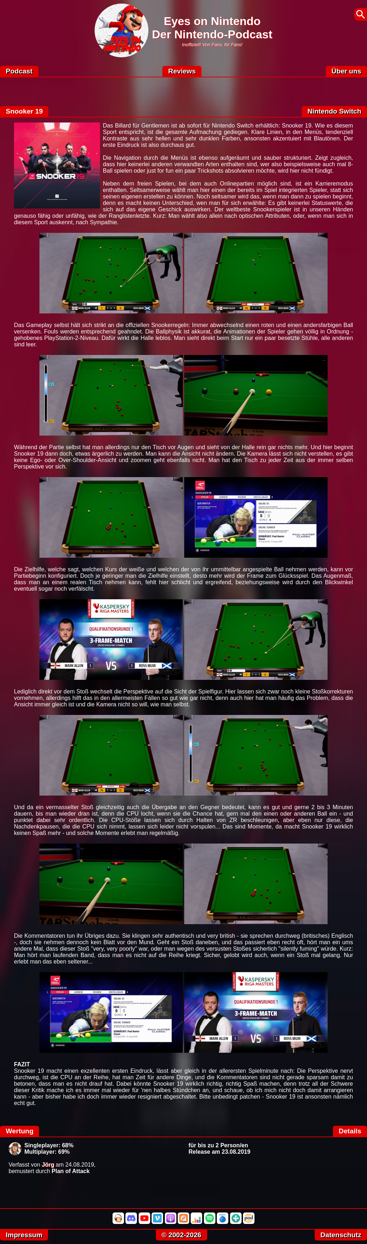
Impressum (24, 1235)
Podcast (19, 71)
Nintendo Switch (334, 111)
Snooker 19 (24, 111)
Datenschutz (340, 1235)
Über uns (346, 71)
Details (350, 1131)
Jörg (48, 1165)
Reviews (182, 71)
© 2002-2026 (181, 1235)
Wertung (19, 1131)
